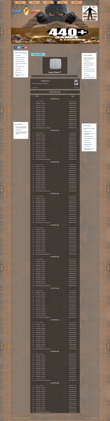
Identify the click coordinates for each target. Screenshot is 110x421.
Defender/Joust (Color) (88, 136)
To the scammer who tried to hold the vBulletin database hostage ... (21, 132)
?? (75, 101)
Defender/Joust (87, 140)
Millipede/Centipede (88, 144)
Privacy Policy (26, 418)
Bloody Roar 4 (18, 70)
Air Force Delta (87, 75)
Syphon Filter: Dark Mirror (89, 77)
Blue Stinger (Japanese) (89, 65)
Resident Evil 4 (19, 72)
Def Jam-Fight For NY (20, 66)
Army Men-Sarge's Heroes (89, 71)
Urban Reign (18, 55)
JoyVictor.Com (94, 418)
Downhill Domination (20, 59)
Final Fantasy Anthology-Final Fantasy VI (89, 149)
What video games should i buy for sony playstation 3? (21, 127)
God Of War (18, 68)
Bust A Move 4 (87, 60)
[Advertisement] (20, 100)
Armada (85, 73)
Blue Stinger (86, 67)
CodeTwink (14, 418)
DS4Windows (18, 129)
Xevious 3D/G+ (87, 146)
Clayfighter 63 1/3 (87, 131)
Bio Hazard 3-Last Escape (89, 69)
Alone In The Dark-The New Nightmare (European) (89, 58)
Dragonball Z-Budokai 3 (20, 57)
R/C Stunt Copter (87, 142)
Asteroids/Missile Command (89, 138)
